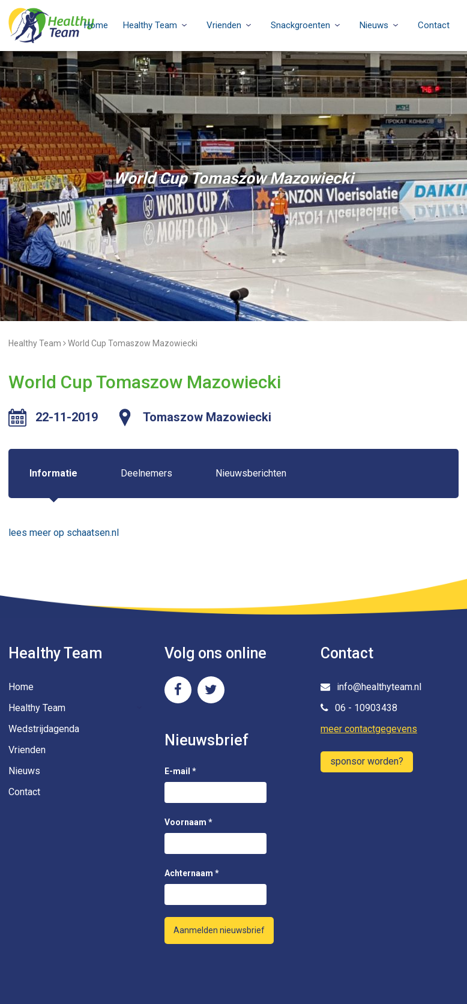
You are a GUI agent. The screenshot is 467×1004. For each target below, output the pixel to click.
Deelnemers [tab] (146, 473)
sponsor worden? (366, 761)
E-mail (180, 771)
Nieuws (374, 25)
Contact (434, 25)
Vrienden (223, 25)
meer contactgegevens (369, 729)
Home (96, 25)
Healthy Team (150, 25)
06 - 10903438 (359, 708)
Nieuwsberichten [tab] (250, 473)
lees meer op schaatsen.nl (63, 532)
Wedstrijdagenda (43, 729)
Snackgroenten (300, 25)
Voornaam (188, 822)
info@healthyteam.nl (371, 687)
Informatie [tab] (53, 473)
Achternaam (191, 873)
